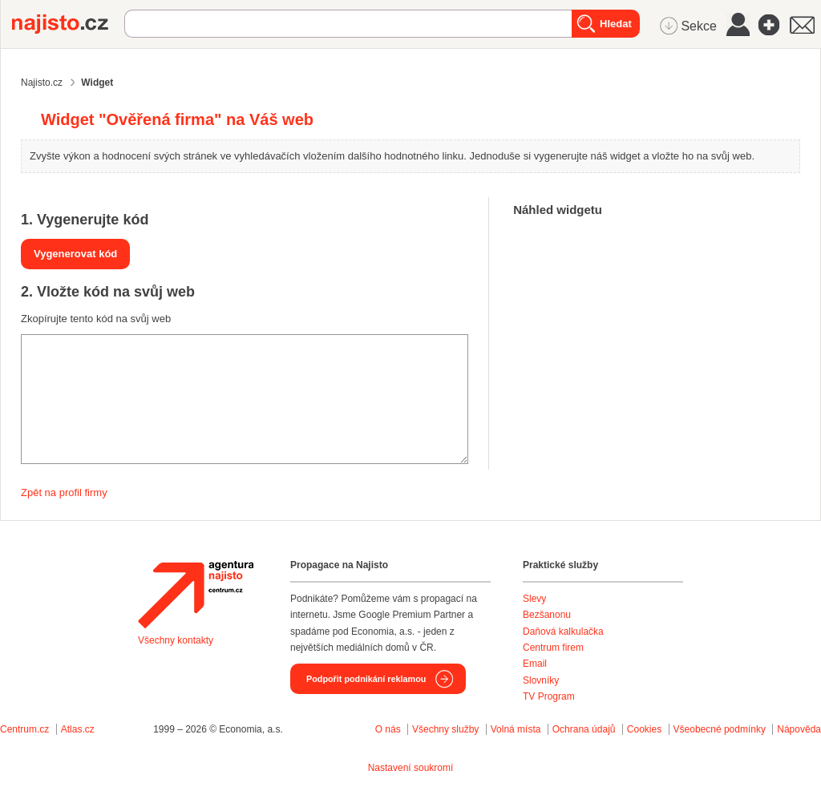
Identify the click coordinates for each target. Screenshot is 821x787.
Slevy (534, 598)
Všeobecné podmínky (719, 729)
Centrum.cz (24, 729)
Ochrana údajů (584, 729)
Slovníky (541, 680)
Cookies (644, 729)
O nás (388, 729)
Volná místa (516, 729)
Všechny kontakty (175, 640)
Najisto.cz (68, 24)
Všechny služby (447, 729)
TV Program (549, 696)
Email (535, 663)
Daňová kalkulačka (563, 631)
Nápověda (799, 729)
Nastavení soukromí (411, 767)
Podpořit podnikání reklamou (366, 679)
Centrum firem (553, 647)
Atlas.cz (78, 729)
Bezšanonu (547, 614)
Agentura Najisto (195, 594)
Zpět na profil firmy (64, 492)
